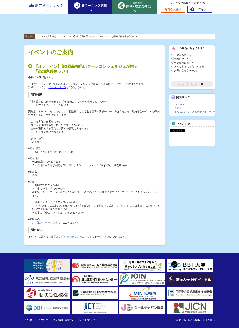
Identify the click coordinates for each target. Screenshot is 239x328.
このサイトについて (36, 320)
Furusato (179, 104)
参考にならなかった (184, 70)
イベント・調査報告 (46, 36)
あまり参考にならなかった (187, 66)
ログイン (201, 9)
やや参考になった (182, 62)
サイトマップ (87, 320)
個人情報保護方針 (64, 320)
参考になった (180, 58)
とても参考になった (184, 55)
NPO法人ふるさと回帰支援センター (194, 111)
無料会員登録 (173, 9)
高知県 (178, 108)
